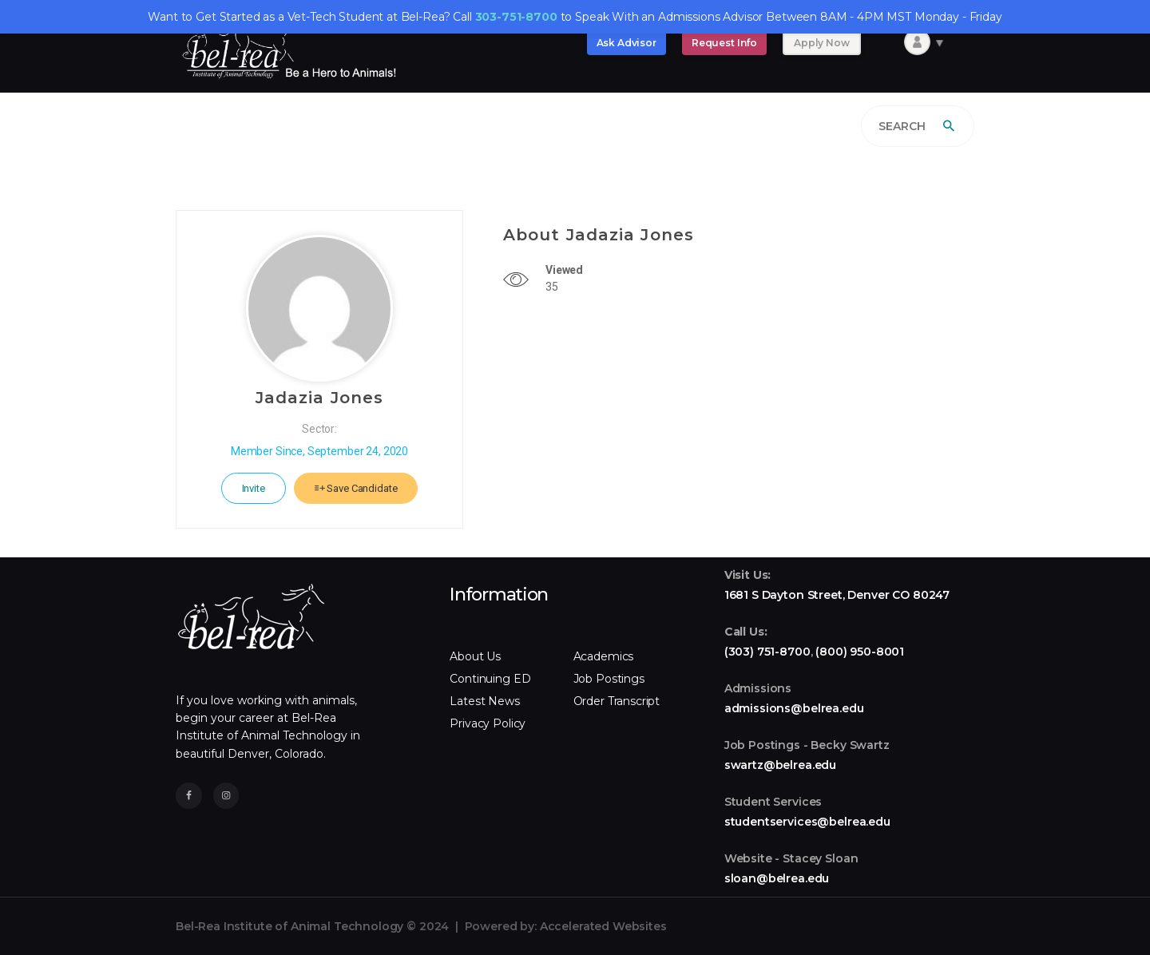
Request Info (724, 43)
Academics (603, 656)
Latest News (484, 701)
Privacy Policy (487, 723)
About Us (475, 656)
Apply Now (822, 43)
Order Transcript (616, 701)
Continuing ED (490, 679)
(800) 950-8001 (859, 651)
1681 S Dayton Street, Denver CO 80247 (837, 595)
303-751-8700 (516, 17)
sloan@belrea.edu (777, 878)
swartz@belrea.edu (780, 765)
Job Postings (608, 679)
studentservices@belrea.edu (807, 821)
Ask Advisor (626, 43)
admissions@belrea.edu (794, 708)
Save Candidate (356, 488)
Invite (253, 488)
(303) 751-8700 (767, 651)
